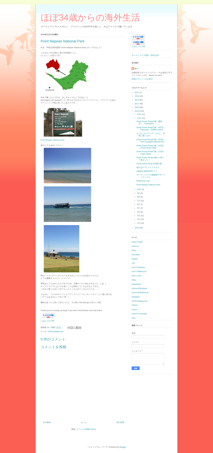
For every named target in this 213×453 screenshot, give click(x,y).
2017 (137, 104)
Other (134, 280)
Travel (134, 309)
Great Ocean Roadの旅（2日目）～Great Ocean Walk (150, 146)
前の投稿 (120, 422)
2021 (137, 92)
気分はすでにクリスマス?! (147, 167)
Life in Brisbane (138, 267)
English (135, 259)
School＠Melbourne (140, 292)
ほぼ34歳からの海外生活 (90, 17)
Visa (133, 318)
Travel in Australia (139, 314)
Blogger (122, 447)
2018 (137, 100)
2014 (137, 228)
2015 (137, 111)
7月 (139, 201)
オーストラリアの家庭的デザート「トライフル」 (150, 176)
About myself (137, 242)
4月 (139, 212)
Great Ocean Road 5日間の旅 (149, 163)
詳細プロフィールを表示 (142, 79)
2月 (139, 219)
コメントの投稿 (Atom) (86, 429)
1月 (139, 223)
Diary (134, 250)
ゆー (136, 68)
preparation (136, 284)
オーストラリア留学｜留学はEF (145, 55)
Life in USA (136, 276)
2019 (137, 96)
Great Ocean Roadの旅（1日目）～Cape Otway (150, 152)
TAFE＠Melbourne (55, 331)
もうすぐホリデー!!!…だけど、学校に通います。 (150, 134)
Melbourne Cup (143, 181)
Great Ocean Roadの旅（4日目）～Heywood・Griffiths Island (150, 128)
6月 (139, 204)
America (135, 246)
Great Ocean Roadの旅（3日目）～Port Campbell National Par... (150, 140)
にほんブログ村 (47, 321)
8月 (139, 197)
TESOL (135, 305)
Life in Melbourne (139, 271)
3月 (139, 215)
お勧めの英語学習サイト (147, 171)
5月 (139, 208)
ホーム (84, 422)
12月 (139, 114)
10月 (139, 189)
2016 (137, 107)
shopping (135, 297)
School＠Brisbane (139, 288)
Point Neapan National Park (52, 140)
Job (133, 263)
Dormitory (136, 254)
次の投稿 (47, 422)
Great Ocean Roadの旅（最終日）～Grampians (149, 122)
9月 (139, 193)
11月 (139, 118)
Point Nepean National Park (148, 185)
